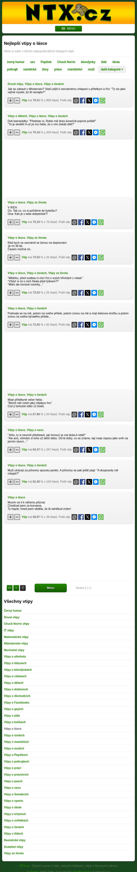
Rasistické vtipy (15, 840)
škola (116, 62)
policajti (12, 69)
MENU (68, 28)
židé (103, 62)
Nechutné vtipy (14, 650)
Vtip (24, 100)
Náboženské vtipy (16, 643)
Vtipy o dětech (17, 116)
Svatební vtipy (13, 846)
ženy (45, 69)
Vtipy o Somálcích (16, 794)
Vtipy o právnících (16, 774)
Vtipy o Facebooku (16, 702)
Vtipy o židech (13, 833)
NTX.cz (24, 865)
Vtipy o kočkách (15, 722)
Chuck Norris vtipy (16, 623)
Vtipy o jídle (12, 715)
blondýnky (88, 62)
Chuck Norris (66, 62)
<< (9, 587)
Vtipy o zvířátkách (16, 820)
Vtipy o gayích (13, 709)
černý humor (15, 62)
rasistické (29, 69)
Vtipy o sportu (13, 800)
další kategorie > (112, 69)
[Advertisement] (68, 168)
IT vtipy (9, 630)
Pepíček (46, 62)
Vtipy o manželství (16, 741)
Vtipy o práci (12, 767)
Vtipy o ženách (54, 83)
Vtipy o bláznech (15, 663)
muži (91, 69)
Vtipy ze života (36, 202)
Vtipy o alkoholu (15, 656)
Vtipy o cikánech (15, 676)
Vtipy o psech (13, 781)
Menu (50, 587)
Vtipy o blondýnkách (18, 669)
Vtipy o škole (13, 807)
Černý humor (13, 610)
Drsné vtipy (15, 83)
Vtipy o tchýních (15, 814)
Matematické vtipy (16, 636)
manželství (74, 69)
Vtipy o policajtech (16, 761)
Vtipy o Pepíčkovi (15, 754)
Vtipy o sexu (35, 430)
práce (58, 69)
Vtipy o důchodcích (17, 695)
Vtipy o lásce (33, 83)
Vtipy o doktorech (16, 689)
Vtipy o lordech (14, 735)
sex (32, 62)
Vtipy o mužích (14, 748)
